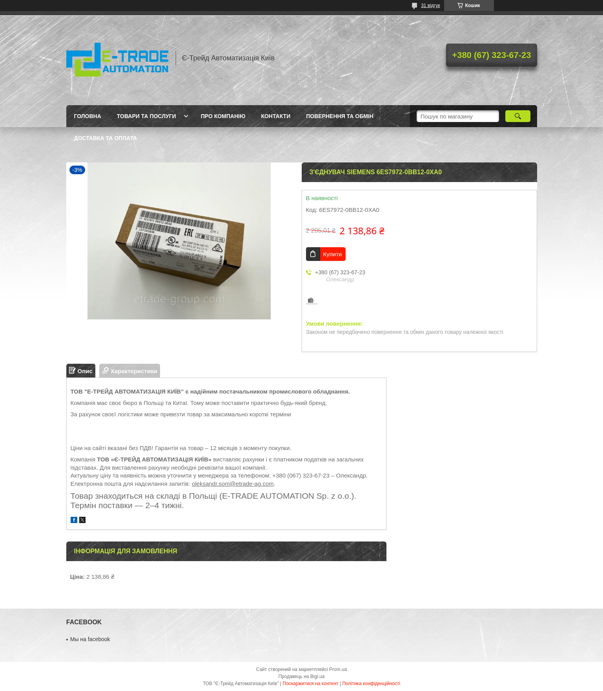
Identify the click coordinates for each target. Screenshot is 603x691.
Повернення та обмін (339, 116)
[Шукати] (518, 116)
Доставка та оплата (105, 138)
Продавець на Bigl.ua (301, 676)
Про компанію (223, 116)
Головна (87, 116)
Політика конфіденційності (371, 683)
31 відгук (430, 5)
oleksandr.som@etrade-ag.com (233, 483)
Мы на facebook (90, 639)
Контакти (275, 116)
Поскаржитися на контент (310, 683)
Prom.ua (338, 669)
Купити (332, 254)
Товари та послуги (146, 116)
